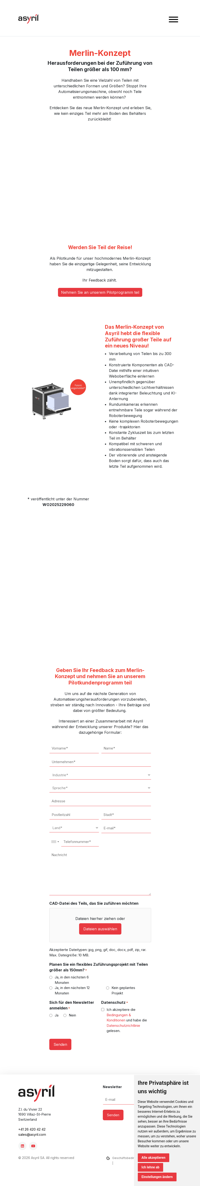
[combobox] (55, 841)
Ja (56, 1015)
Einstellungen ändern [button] (157, 1177)
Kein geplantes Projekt (123, 990)
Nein (72, 1015)
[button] (173, 20)
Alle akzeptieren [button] (153, 1157)
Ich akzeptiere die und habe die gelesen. (127, 1020)
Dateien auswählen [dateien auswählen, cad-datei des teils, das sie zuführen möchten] (100, 929)
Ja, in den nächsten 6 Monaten (72, 980)
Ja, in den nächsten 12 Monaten (72, 990)
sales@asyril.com (32, 1134)
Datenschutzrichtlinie (123, 1025)
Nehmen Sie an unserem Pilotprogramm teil (100, 292)
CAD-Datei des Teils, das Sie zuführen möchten (93, 903)
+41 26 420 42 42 (32, 1129)
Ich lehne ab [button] (150, 1167)
